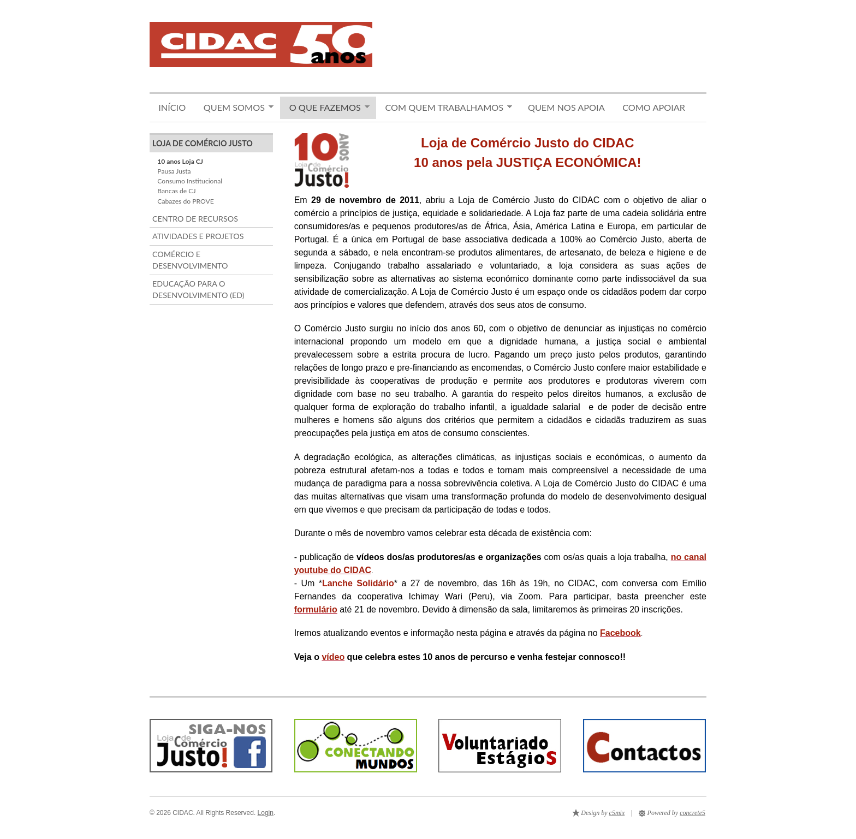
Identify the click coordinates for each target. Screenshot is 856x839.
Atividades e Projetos (197, 236)
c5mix (617, 813)
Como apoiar (653, 107)
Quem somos (234, 107)
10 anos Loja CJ (180, 161)
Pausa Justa (174, 171)
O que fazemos (325, 107)
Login (266, 813)
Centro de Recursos (195, 218)
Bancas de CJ (176, 191)
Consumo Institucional (189, 181)
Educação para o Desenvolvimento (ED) (198, 289)
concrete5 (692, 813)
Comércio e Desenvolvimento (190, 259)
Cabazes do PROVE (185, 201)
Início (172, 107)
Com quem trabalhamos (444, 107)
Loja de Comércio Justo (202, 143)
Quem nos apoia (566, 107)
